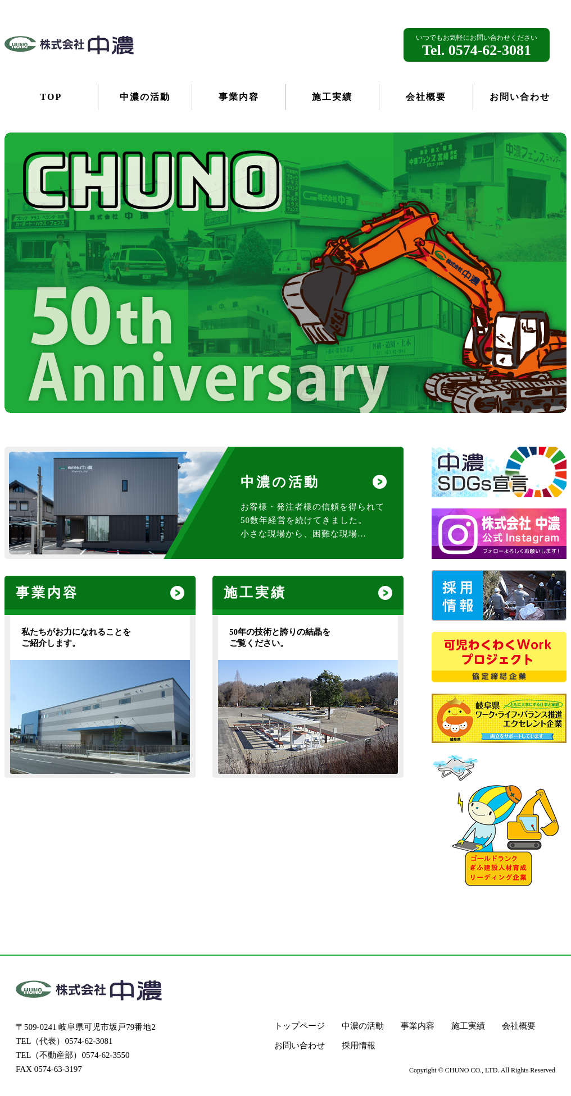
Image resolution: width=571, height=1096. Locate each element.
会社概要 (519, 1025)
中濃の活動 (363, 1025)
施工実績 (468, 1025)
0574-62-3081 (89, 1041)
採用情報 (358, 1045)
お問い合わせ (299, 1045)
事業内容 (417, 1025)
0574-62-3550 (106, 1055)
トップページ (299, 1025)
